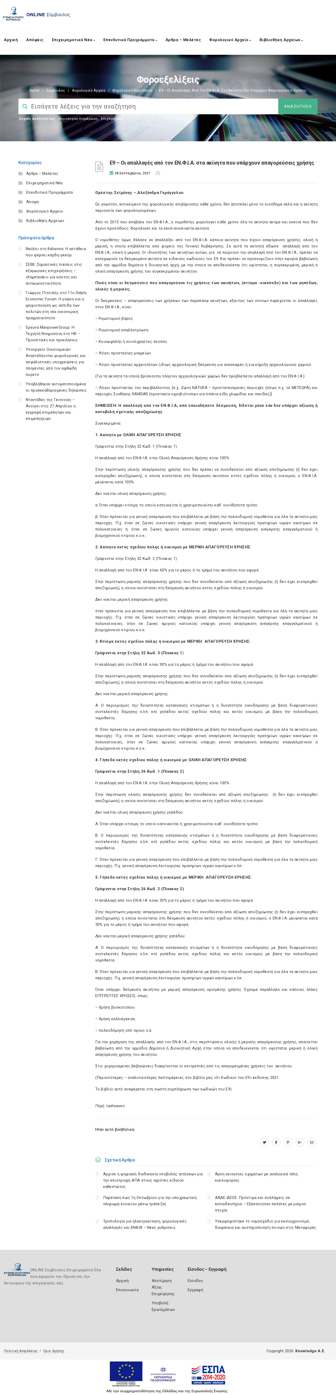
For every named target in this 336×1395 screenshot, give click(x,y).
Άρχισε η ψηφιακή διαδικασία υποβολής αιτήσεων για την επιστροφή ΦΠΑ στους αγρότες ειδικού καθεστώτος (153, 1180)
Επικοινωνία (127, 1290)
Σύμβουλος (55, 90)
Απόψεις (35, 39)
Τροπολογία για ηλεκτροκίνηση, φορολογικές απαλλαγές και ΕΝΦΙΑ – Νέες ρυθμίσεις (145, 1224)
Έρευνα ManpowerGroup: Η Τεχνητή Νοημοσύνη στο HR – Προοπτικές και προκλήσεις (53, 333)
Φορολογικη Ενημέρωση (78, 119)
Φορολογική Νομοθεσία (132, 90)
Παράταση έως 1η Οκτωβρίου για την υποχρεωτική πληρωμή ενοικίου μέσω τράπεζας (150, 1200)
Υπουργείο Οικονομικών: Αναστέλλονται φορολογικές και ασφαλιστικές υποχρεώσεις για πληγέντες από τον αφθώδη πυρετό (56, 362)
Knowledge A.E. (310, 1351)
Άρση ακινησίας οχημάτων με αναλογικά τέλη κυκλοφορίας (256, 1177)
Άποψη (32, 201)
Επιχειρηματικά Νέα (73, 39)
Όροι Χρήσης (53, 1351)
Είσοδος (195, 1280)
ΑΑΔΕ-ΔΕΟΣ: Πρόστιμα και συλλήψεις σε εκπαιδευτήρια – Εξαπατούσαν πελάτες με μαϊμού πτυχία (260, 1204)
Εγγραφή (195, 1290)
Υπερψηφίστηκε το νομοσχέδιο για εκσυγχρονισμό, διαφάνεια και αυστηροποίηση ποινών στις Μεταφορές (266, 1224)
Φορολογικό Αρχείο (230, 39)
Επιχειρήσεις (112, 119)
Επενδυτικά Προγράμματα (130, 39)
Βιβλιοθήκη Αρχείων (281, 39)
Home (34, 90)
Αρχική (11, 39)
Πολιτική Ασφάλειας (21, 1351)
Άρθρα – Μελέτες (183, 39)
